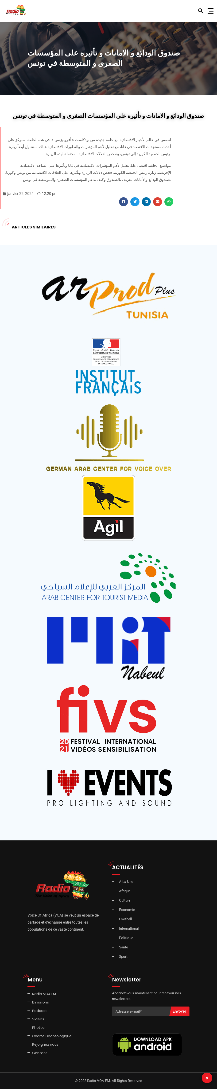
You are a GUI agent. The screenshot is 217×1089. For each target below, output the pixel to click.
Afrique (125, 891)
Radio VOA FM (44, 993)
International (129, 928)
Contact (39, 1052)
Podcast (39, 1010)
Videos (38, 1019)
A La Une (126, 882)
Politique (126, 938)
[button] (123, 201)
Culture (124, 900)
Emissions (40, 1002)
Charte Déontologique (52, 1035)
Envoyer (179, 1011)
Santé (123, 947)
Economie (127, 910)
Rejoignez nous (45, 1044)
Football (125, 919)
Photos (38, 1027)
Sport (123, 957)
